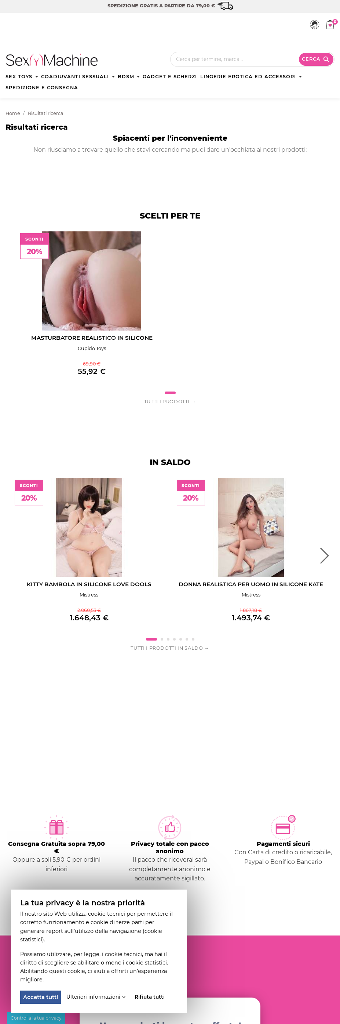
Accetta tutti (40, 997)
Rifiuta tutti (150, 997)
